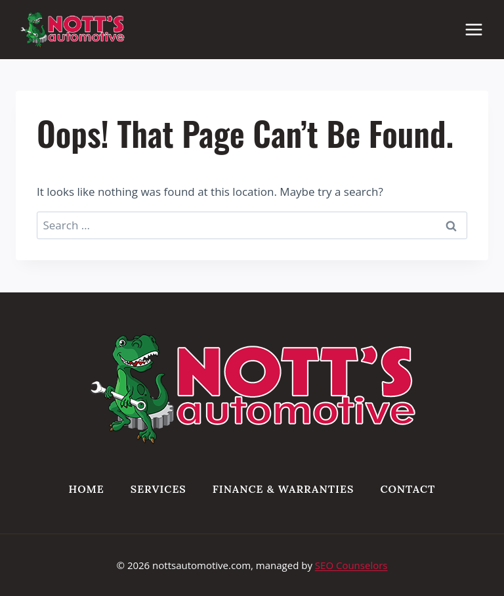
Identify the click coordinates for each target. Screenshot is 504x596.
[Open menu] (480, 29)
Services (158, 488)
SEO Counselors (351, 565)
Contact (407, 488)
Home (86, 488)
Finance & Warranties (283, 488)
